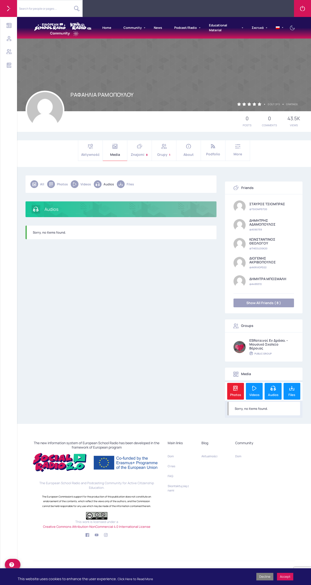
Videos (81, 184)
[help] (12, 564)
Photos (57, 184)
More (237, 150)
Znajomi (139, 150)
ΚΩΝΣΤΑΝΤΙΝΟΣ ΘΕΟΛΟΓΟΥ (262, 241)
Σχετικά (258, 27)
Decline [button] (264, 576)
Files (125, 184)
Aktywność (90, 150)
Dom (171, 456)
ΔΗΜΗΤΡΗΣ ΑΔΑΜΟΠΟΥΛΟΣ (262, 222)
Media (115, 150)
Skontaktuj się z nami (178, 488)
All (37, 184)
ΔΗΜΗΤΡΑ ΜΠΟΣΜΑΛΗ (267, 279)
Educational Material (218, 27)
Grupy (164, 150)
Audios (104, 184)
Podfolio (213, 150)
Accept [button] (285, 576)
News (158, 27)
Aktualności (209, 456)
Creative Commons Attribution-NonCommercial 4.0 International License (96, 526)
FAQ (170, 476)
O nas (171, 466)
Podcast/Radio (185, 27)
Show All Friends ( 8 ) (263, 302)
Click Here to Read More (135, 579)
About (188, 150)
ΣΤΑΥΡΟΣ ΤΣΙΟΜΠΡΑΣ (267, 204)
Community (132, 27)
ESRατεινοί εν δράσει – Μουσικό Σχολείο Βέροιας (268, 344)
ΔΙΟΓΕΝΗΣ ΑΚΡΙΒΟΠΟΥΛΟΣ (262, 260)
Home (106, 27)
